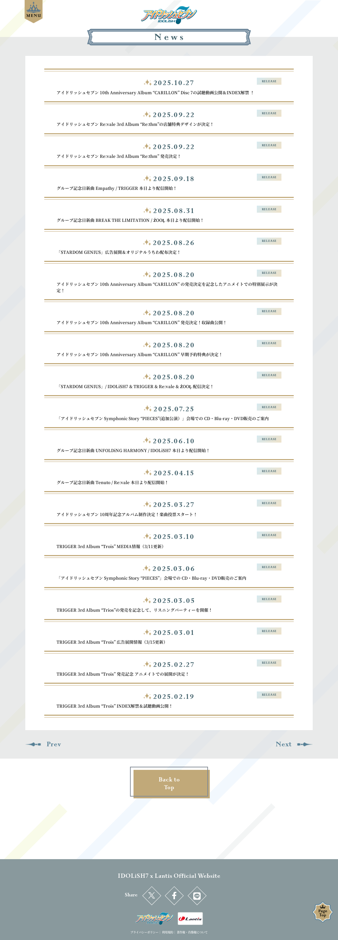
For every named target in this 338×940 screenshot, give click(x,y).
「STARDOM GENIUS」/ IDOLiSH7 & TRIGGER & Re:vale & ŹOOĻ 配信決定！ (135, 386)
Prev (43, 744)
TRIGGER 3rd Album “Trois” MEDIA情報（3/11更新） (111, 546)
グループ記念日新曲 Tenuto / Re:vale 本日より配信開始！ (113, 482)
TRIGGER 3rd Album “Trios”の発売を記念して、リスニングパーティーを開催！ (135, 610)
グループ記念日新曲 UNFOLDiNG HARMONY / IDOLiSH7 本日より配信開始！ (133, 450)
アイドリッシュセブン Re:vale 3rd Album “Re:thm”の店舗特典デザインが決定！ (135, 124)
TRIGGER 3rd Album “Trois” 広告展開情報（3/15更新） (112, 642)
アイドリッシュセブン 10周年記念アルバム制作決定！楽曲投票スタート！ (127, 514)
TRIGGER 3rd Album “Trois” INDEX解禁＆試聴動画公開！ (115, 706)
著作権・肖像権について (192, 932)
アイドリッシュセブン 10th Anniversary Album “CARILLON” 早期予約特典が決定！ (140, 354)
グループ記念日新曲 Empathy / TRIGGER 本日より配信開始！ (117, 188)
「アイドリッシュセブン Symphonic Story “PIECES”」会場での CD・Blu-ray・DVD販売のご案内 (151, 578)
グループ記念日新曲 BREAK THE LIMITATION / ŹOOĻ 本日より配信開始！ (130, 220)
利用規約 (167, 932)
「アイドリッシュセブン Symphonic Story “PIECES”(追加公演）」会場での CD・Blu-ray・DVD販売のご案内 (163, 418)
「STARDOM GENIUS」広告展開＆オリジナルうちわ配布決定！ (119, 252)
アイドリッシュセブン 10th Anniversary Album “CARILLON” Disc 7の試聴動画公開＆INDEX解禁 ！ (155, 92)
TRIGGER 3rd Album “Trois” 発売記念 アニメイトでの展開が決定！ (123, 674)
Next (294, 744)
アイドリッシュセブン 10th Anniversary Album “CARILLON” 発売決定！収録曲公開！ (142, 322)
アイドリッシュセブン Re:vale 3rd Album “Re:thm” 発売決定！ (119, 156)
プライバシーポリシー (144, 932)
